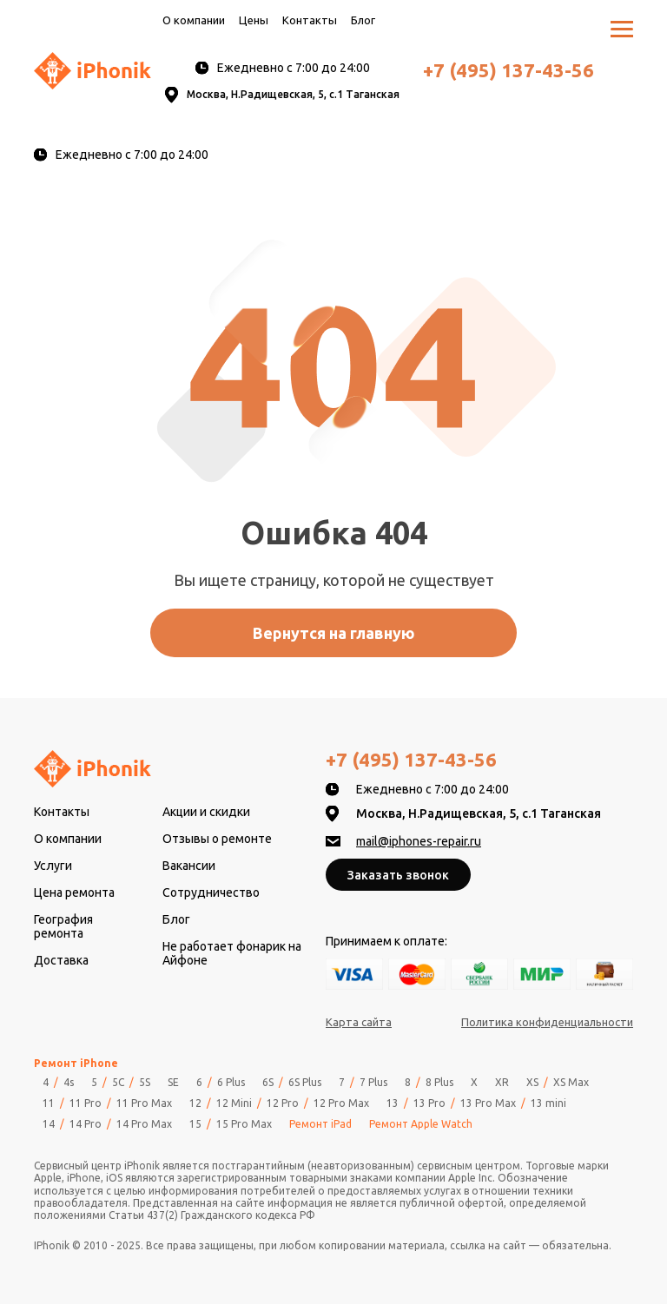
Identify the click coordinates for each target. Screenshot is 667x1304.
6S (268, 1082)
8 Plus (439, 1082)
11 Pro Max (144, 1103)
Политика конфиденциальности (547, 1022)
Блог (363, 20)
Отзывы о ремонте (217, 839)
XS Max (571, 1082)
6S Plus (304, 1082)
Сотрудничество (211, 892)
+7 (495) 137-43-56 (508, 70)
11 (49, 1103)
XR (502, 1082)
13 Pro (429, 1103)
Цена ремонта (74, 892)
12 (195, 1103)
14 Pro (85, 1124)
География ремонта (63, 926)
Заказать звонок (398, 875)
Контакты (309, 20)
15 (195, 1124)
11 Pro (85, 1103)
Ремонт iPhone (76, 1063)
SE (173, 1082)
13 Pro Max (488, 1103)
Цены (253, 20)
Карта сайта (359, 1022)
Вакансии (188, 866)
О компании (193, 20)
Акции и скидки (206, 812)
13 (392, 1103)
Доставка (61, 960)
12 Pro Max (341, 1103)
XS (532, 1082)
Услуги (53, 866)
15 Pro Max (244, 1124)
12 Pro (283, 1103)
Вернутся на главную (334, 633)
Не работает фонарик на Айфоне (231, 953)
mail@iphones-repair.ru (418, 841)
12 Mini (234, 1103)
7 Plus (373, 1082)
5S (144, 1082)
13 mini (548, 1103)
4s (68, 1082)
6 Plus (231, 1082)
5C (118, 1082)
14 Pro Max (144, 1124)
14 (49, 1124)
